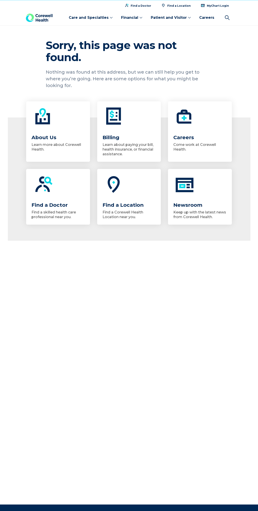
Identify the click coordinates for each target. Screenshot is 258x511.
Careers (206, 17)
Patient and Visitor (171, 17)
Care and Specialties (91, 17)
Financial (132, 17)
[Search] (227, 17)
